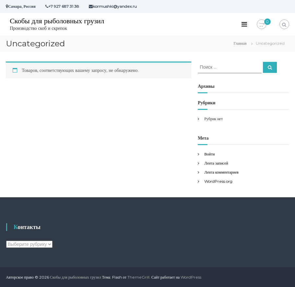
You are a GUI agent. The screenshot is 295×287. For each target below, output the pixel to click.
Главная (240, 43)
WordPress (191, 277)
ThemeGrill (138, 277)
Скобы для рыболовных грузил (57, 21)
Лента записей (216, 163)
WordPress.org (218, 181)
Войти (209, 154)
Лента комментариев (221, 172)
